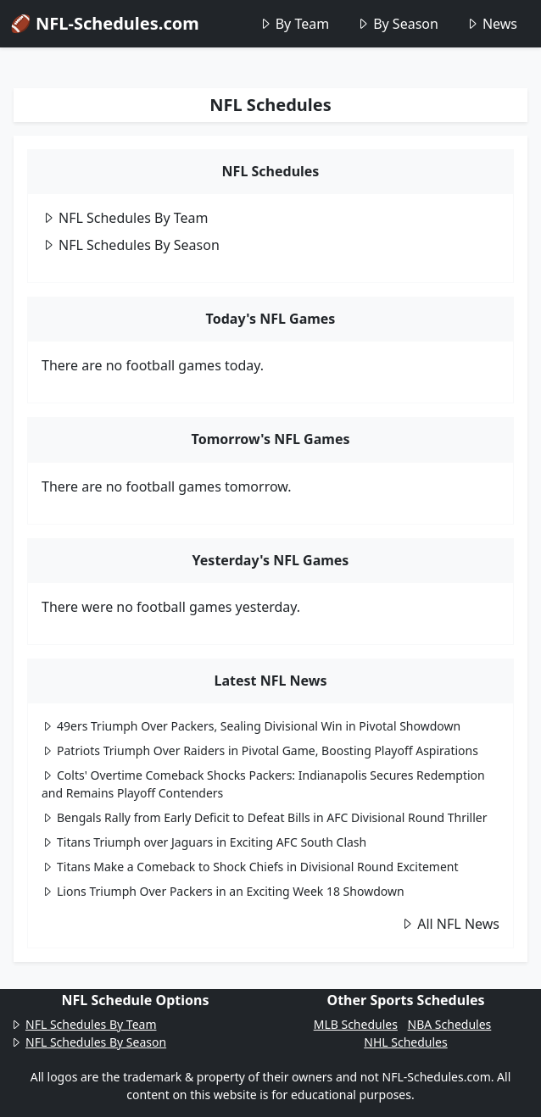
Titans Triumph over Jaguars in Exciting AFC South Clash (204, 842)
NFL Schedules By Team (125, 217)
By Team (294, 23)
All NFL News (449, 923)
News (491, 23)
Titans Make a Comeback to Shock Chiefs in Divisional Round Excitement (250, 867)
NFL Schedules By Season (131, 245)
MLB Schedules (356, 1024)
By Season (397, 23)
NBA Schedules (450, 1024)
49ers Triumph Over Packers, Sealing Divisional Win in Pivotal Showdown (251, 726)
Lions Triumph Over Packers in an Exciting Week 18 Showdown (223, 891)
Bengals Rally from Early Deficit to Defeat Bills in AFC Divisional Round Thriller (265, 817)
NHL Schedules (405, 1042)
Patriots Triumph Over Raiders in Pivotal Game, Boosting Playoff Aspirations (260, 750)
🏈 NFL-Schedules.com (104, 23)
